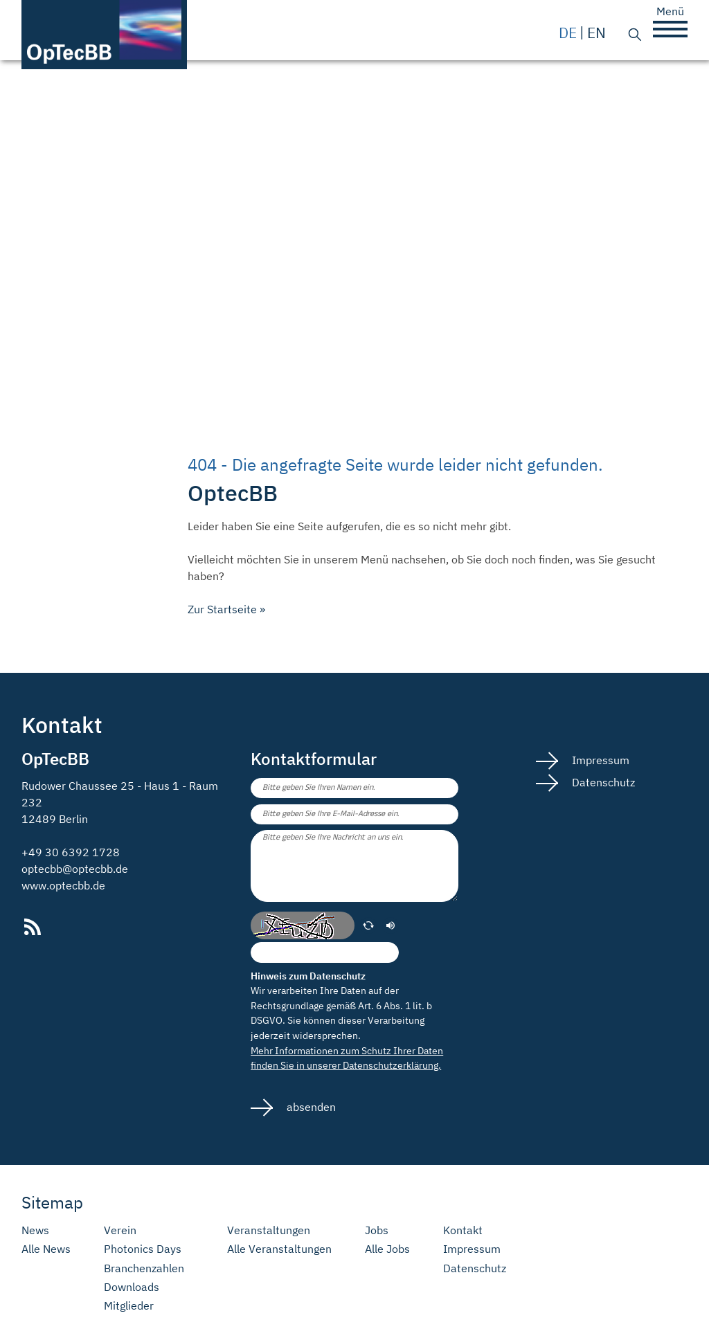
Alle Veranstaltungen (279, 1249)
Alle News (46, 1249)
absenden (310, 1107)
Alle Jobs (387, 1249)
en (596, 33)
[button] (670, 29)
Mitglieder (129, 1305)
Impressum (599, 760)
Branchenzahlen (144, 1268)
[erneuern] (368, 925)
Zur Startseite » (226, 609)
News (35, 1230)
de (568, 33)
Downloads (131, 1287)
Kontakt (463, 1230)
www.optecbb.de (63, 885)
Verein (120, 1230)
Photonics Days (142, 1249)
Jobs (376, 1230)
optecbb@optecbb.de (74, 869)
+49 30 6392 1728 (70, 852)
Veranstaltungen (268, 1230)
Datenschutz (602, 782)
